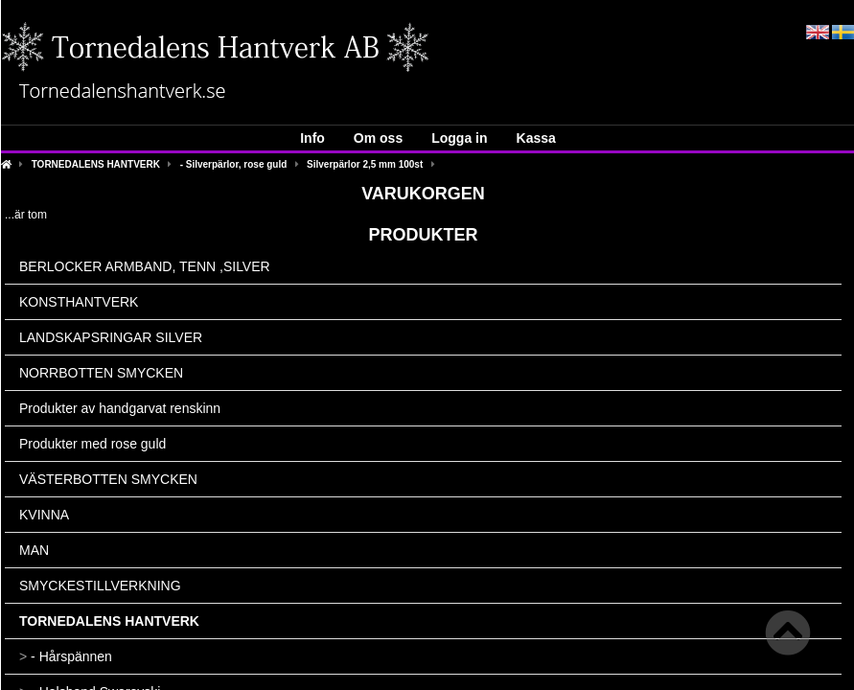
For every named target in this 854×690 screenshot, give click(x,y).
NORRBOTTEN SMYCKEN (101, 372)
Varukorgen (423, 193)
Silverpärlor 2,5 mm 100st (365, 164)
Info (312, 138)
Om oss (378, 138)
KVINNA (44, 514)
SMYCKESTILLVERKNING (100, 585)
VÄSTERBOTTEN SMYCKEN (108, 479)
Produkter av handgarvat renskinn (119, 408)
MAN (34, 550)
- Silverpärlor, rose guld (234, 164)
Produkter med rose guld (92, 443)
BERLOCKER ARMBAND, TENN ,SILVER (144, 266)
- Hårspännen (65, 656)
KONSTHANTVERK (78, 302)
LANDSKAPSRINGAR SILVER (110, 337)
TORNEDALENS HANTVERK (96, 164)
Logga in (459, 138)
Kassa (536, 138)
